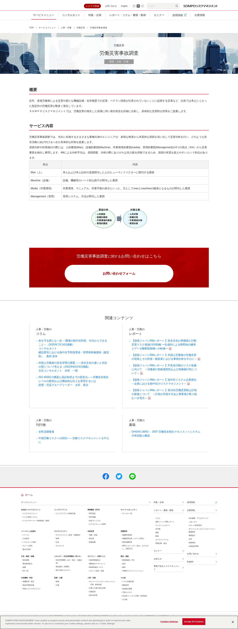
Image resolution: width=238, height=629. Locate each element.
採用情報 (191, 505)
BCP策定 (92, 516)
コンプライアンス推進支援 (65, 516)
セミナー (158, 553)
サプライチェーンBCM (97, 527)
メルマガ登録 (92, 7)
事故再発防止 (27, 566)
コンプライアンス (60, 512)
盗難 (24, 570)
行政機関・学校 (26, 580)
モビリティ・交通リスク (96, 559)
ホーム (29, 497)
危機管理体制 (127, 537)
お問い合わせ (111, 7)
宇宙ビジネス (127, 595)
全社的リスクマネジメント (31, 512)
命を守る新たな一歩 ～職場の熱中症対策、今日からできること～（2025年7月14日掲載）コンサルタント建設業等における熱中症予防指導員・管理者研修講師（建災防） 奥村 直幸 (74, 351)
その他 (123, 580)
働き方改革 (27, 552)
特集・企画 (159, 505)
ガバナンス (60, 548)
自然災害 (90, 534)
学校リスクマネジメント (32, 591)
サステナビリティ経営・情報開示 (68, 537)
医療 (57, 584)
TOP (31, 29)
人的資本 (26, 541)
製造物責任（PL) (128, 563)
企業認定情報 (193, 549)
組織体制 (192, 545)
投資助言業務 (127, 591)
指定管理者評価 (28, 588)
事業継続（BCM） (94, 512)
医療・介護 (58, 580)
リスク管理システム (30, 520)
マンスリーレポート (162, 528)
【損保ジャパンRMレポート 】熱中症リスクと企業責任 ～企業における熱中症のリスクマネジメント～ (165, 384)
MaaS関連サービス (96, 570)
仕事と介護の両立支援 (97, 591)
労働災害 (81, 29)
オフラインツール (161, 542)
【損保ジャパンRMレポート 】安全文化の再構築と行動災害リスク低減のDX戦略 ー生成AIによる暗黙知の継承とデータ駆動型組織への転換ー (164, 347)
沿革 (190, 542)
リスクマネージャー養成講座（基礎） (36, 523)
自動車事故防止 (95, 563)
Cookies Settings (169, 622)
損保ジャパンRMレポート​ (164, 524)
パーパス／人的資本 (28, 534)
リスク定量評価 (128, 584)
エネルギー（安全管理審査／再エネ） (68, 559)
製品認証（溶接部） (63, 569)
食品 (124, 566)
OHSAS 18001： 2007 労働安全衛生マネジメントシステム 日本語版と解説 (167, 436)
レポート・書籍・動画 (163, 513)
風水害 (91, 541)
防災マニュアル (95, 523)
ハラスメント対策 (29, 545)
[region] (119, 622)
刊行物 (157, 531)
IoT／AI (25, 573)
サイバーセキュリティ (129, 512)
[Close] (232, 622)
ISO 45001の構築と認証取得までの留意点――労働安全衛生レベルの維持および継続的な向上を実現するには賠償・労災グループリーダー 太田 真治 (74, 383)
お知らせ (158, 561)
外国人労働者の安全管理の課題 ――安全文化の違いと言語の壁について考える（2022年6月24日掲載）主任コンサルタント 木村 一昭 (73, 369)
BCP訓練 (92, 520)
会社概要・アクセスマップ (198, 521)
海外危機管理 (127, 545)
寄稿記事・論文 (161, 546)
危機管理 (124, 534)
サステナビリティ (60, 534)
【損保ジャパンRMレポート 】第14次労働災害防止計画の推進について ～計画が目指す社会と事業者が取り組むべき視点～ (164, 396)
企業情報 (191, 513)
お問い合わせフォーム (119, 276)
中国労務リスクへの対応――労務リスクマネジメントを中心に (74, 442)
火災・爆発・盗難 (27, 559)
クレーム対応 (27, 548)
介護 (57, 588)
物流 (124, 570)
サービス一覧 (127, 516)
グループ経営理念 (195, 528)
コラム (157, 521)
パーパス (26, 537)
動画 (157, 539)
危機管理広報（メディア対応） (133, 541)
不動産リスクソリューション (132, 573)
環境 (57, 541)
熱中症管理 (93, 598)
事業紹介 (192, 538)
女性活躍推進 (46, 434)
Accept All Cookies (194, 622)
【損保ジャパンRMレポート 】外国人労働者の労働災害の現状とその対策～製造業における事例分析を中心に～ (164, 359)
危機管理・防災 (28, 584)
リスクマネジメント (30, 516)
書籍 (157, 535)
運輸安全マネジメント (97, 566)
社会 (57, 545)
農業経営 (125, 588)
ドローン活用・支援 (96, 573)
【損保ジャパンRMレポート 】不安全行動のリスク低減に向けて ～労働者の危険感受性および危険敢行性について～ (164, 372)
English (124, 7)
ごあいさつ (193, 524)
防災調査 (26, 563)
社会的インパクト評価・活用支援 (134, 598)
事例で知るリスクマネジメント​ (166, 570)
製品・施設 (125, 559)
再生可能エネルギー (63, 573)
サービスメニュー (47, 29)
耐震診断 (92, 545)
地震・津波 (93, 537)
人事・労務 (66, 29)
